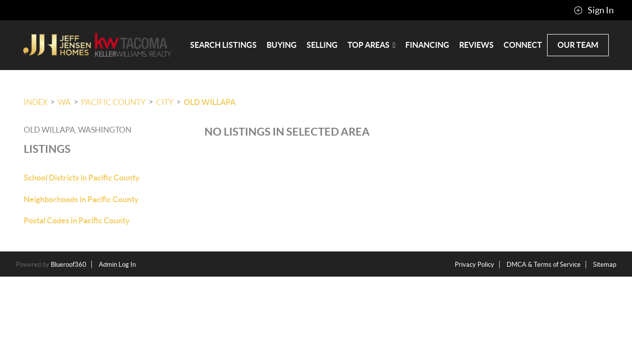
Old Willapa (210, 102)
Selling (322, 44)
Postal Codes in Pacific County (77, 220)
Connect (523, 44)
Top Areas (371, 44)
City (164, 102)
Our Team (577, 44)
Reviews (476, 44)
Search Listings (223, 44)
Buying (282, 44)
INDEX (35, 102)
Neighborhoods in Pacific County (81, 199)
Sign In (594, 10)
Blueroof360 (68, 264)
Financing (427, 44)
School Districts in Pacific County (82, 177)
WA (64, 102)
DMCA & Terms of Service (544, 264)
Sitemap (604, 264)
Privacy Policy (474, 264)
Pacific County (113, 102)
